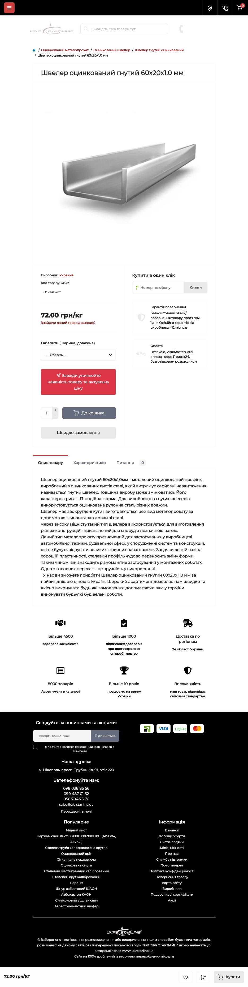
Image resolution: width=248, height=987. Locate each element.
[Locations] (209, 7)
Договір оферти (172, 836)
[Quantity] (47, 413)
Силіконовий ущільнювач (76, 900)
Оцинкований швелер (111, 50)
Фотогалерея (172, 865)
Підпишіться (105, 736)
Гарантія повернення (168, 307)
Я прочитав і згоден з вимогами (77, 749)
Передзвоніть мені (76, 811)
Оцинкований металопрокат (65, 50)
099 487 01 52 (202, 26)
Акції (172, 900)
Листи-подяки (172, 842)
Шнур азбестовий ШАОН (76, 889)
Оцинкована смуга (76, 865)
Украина (66, 275)
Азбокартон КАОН (76, 894)
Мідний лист (76, 830)
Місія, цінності (172, 848)
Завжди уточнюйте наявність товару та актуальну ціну (78, 382)
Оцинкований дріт (76, 854)
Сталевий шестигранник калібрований (76, 871)
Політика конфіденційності (81, 747)
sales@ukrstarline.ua (76, 804)
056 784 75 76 (202, 31)
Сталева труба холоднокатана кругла (76, 848)
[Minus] (55, 416)
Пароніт (76, 883)
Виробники (171, 889)
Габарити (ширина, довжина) (68, 343)
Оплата (156, 346)
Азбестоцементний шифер (76, 906)
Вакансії (172, 830)
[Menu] (9, 7)
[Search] (86, 29)
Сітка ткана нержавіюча (76, 859)
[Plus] (55, 410)
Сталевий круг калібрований (76, 877)
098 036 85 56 (202, 20)
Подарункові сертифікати (172, 894)
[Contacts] (225, 7)
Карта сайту (172, 883)
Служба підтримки (171, 859)
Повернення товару (171, 877)
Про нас (172, 854)
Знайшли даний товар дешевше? (68, 323)
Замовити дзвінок (203, 37)
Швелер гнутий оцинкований (159, 50)
